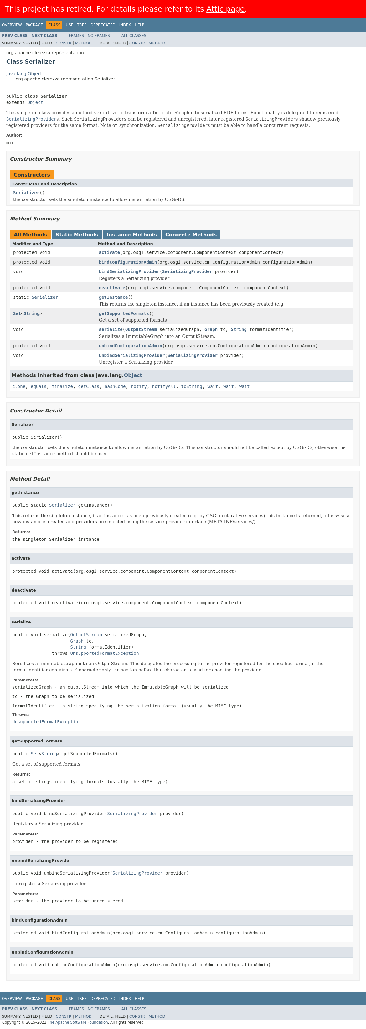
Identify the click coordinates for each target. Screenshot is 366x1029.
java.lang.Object (24, 73)
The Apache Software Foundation (78, 1022)
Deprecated (103, 25)
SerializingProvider (187, 271)
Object (35, 102)
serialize (111, 329)
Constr (63, 43)
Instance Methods (132, 235)
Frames (76, 36)
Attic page (225, 9)
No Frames (99, 36)
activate (109, 252)
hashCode (115, 386)
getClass (88, 386)
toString (191, 386)
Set (17, 313)
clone (18, 386)
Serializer (26, 192)
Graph (211, 329)
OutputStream (141, 329)
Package (34, 25)
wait (213, 386)
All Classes (133, 36)
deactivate (112, 287)
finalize (62, 386)
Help (139, 25)
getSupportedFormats (124, 313)
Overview (12, 25)
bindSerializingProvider (129, 271)
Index (125, 25)
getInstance (113, 297)
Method (83, 43)
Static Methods (77, 235)
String (32, 313)
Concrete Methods (191, 235)
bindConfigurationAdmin (128, 262)
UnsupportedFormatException (104, 653)
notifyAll (164, 386)
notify (139, 386)
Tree (82, 25)
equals (39, 386)
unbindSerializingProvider (132, 355)
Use (69, 25)
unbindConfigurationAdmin (130, 345)
